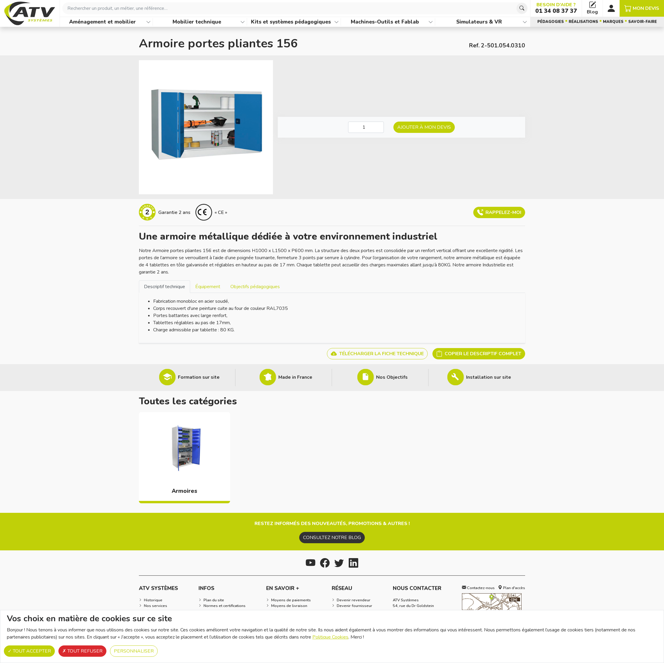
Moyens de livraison (289, 605)
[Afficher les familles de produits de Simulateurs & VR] (525, 22)
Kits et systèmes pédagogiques (291, 21)
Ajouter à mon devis (424, 127)
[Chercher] (521, 8)
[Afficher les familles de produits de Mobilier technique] (242, 22)
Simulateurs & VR (479, 21)
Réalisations (583, 21)
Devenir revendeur (353, 600)
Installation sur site (488, 377)
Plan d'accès (511, 588)
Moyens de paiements (291, 600)
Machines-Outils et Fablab (385, 21)
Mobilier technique (197, 21)
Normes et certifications (225, 605)
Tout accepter (29, 651)
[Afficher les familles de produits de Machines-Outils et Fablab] (430, 22)
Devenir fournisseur (354, 605)
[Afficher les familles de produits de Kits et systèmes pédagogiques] (336, 22)
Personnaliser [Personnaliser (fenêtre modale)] (134, 651)
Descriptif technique (164, 286)
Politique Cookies (330, 637)
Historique (153, 600)
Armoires (184, 491)
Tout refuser (82, 651)
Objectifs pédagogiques (255, 286)
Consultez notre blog (332, 537)
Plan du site (214, 600)
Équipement (207, 286)
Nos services (155, 605)
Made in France (295, 377)
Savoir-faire (642, 21)
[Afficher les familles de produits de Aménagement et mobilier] (148, 22)
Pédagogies (550, 21)
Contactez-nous (478, 588)
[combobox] (295, 8)
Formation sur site (199, 377)
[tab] (164, 286)
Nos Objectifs (392, 377)
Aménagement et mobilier (102, 21)
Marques (613, 21)
